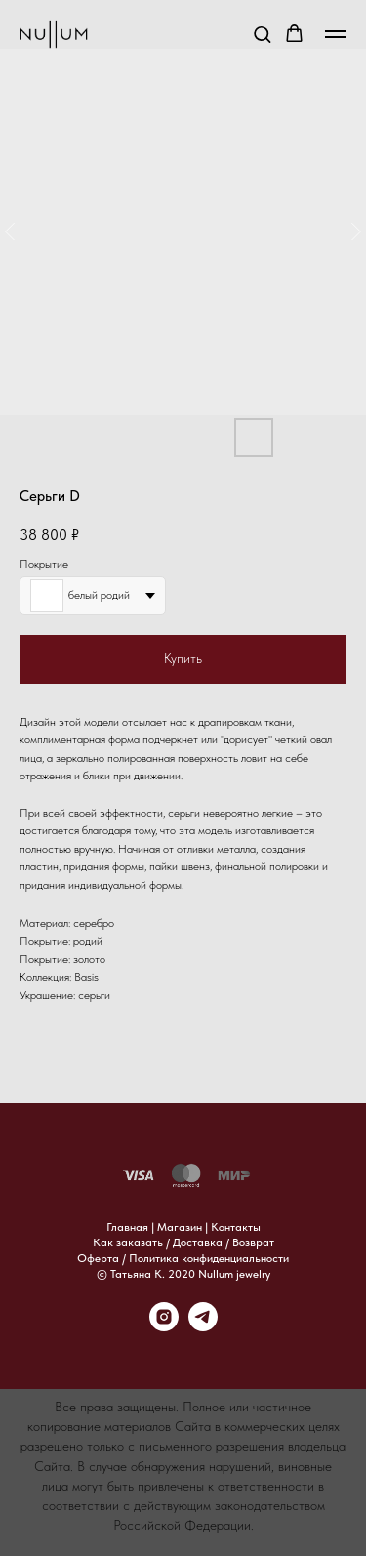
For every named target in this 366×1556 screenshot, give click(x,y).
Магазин (179, 1227)
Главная (127, 1227)
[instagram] (164, 1326)
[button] (262, 33)
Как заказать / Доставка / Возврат (183, 1242)
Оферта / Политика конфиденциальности (183, 1258)
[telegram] (203, 1326)
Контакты (236, 1227)
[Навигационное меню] (335, 34)
